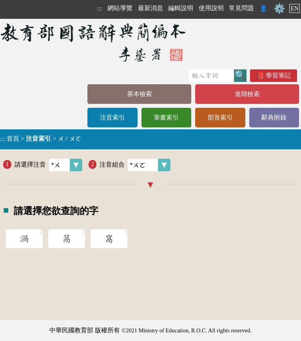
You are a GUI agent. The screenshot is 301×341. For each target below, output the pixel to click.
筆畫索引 (166, 117)
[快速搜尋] (211, 75)
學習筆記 (278, 75)
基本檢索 (139, 94)
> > (41, 138)
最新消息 (150, 8)
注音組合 (135, 165)
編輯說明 (180, 8)
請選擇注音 (48, 165)
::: (99, 8)
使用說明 (211, 8)
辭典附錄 (273, 117)
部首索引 (220, 117)
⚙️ (279, 9)
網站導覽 (119, 8)
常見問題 (241, 8)
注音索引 (112, 117)
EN (294, 8)
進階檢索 (247, 94)
